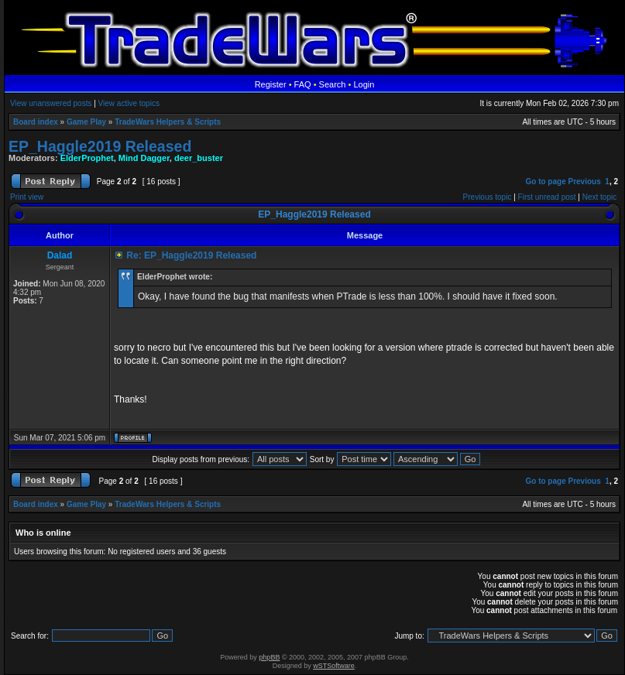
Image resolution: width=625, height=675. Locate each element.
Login (363, 84)
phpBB (269, 657)
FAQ (302, 84)
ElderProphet (87, 158)
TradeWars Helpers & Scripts (168, 122)
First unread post (547, 197)
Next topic (599, 197)
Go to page (545, 181)
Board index (35, 122)
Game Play (86, 122)
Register (271, 84)
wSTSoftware (334, 666)
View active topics (129, 103)
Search (332, 84)
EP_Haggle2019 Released (100, 146)
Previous (584, 181)
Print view (26, 197)
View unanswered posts (50, 103)
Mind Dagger (144, 158)
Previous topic (487, 197)
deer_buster (198, 158)
